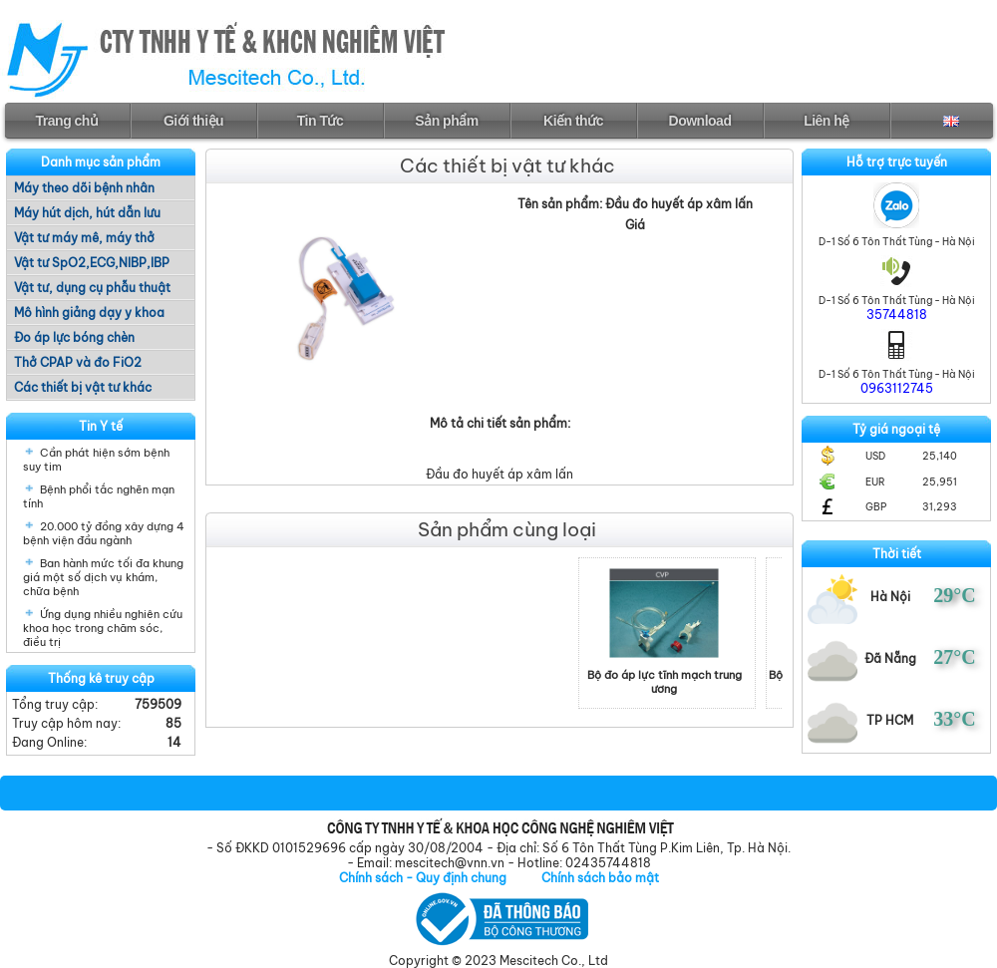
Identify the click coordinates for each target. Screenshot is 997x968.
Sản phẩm (446, 121)
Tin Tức (320, 121)
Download (700, 121)
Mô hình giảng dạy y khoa (89, 312)
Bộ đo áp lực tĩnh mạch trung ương (686, 682)
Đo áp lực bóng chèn (74, 337)
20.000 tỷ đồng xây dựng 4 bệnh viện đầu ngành (103, 533)
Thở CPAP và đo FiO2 (78, 362)
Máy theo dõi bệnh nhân (84, 187)
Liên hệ (826, 121)
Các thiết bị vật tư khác (83, 387)
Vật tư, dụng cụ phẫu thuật (92, 287)
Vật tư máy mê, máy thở (84, 237)
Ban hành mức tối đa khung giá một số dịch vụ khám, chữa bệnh (103, 577)
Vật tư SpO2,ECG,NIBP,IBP (91, 262)
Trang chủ (67, 121)
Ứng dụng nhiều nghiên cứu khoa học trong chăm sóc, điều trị (102, 628)
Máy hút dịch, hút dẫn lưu (87, 212)
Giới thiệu (193, 121)
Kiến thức (573, 121)
